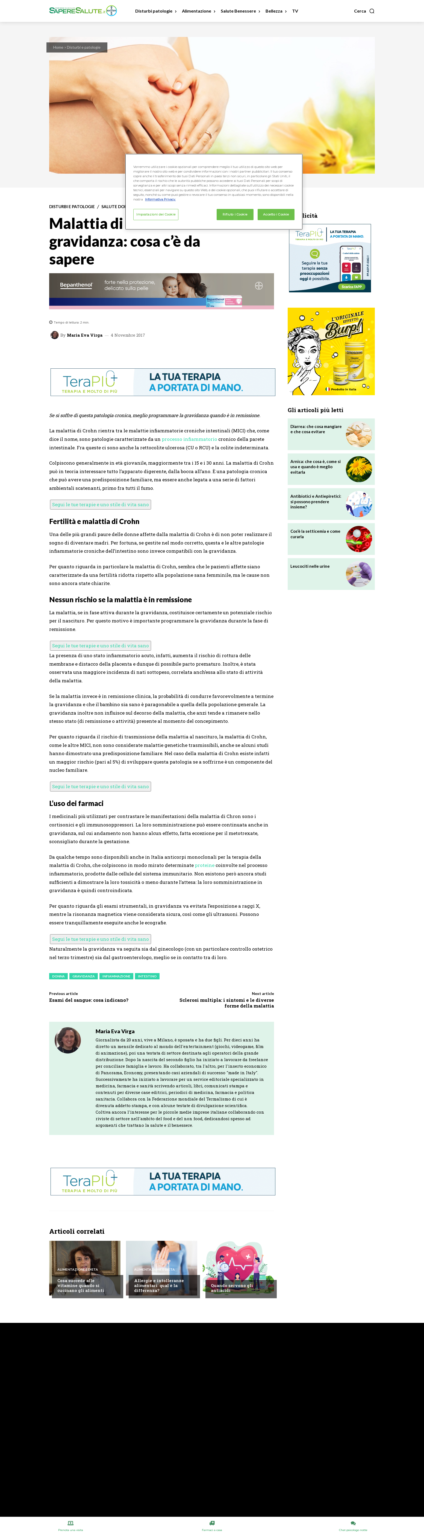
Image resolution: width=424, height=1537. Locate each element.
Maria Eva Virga (84, 335)
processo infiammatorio (189, 439)
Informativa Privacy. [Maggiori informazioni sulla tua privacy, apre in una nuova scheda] (160, 199)
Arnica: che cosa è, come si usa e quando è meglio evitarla (315, 467)
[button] (364, 11)
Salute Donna (117, 207)
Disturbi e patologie (84, 47)
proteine (204, 865)
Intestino (147, 976)
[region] (214, 192)
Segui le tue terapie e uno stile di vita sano (100, 504)
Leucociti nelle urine (310, 566)
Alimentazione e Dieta (77, 1269)
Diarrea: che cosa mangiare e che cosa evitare (316, 429)
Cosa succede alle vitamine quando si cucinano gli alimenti (80, 1285)
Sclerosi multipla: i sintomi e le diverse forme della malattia (226, 1003)
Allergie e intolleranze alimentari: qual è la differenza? (159, 1285)
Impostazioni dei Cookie (155, 214)
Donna (58, 976)
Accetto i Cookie (276, 214)
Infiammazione (116, 976)
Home (58, 47)
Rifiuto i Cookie (235, 214)
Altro (216, 1274)
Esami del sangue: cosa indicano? (88, 1000)
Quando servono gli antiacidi (232, 1288)
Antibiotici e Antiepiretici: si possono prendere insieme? (315, 501)
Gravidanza (83, 976)
